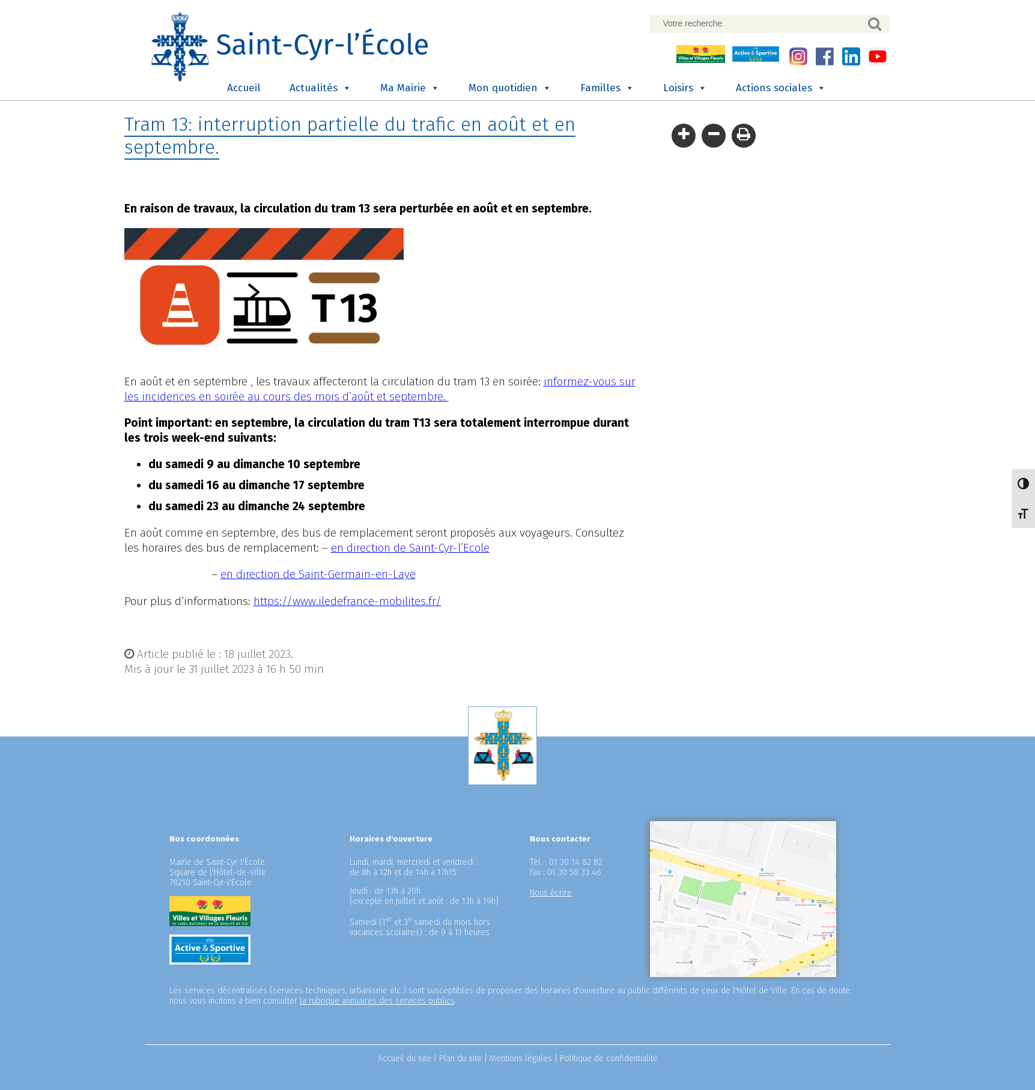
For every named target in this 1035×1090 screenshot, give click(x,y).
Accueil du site (404, 1058)
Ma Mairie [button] (410, 88)
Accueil (244, 88)
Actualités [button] (320, 88)
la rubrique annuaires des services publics (377, 1001)
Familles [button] (607, 88)
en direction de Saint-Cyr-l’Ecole (410, 548)
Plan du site (460, 1058)
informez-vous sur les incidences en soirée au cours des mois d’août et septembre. (380, 389)
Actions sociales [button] (781, 88)
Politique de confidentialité (609, 1058)
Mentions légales (521, 1058)
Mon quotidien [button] (510, 88)
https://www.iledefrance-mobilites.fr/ (347, 601)
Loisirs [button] (685, 88)
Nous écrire (551, 893)
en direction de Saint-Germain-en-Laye (318, 574)
